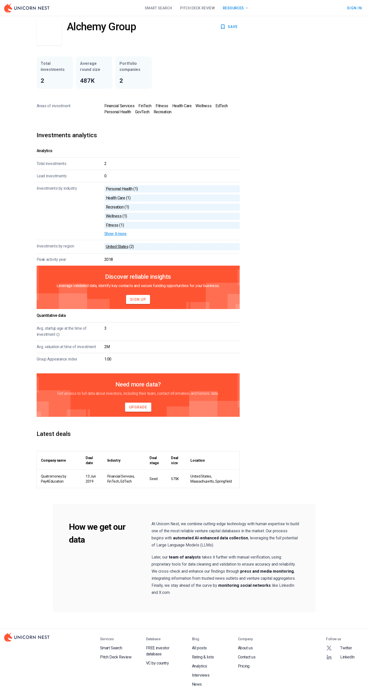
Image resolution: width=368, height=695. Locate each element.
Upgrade (138, 407)
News (197, 684)
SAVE (229, 26)
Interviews (201, 675)
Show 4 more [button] (115, 233)
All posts (199, 648)
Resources (236, 8)
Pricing (244, 666)
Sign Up (138, 299)
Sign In (354, 8)
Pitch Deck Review (197, 8)
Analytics (199, 666)
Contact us (247, 657)
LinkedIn (340, 657)
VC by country (157, 663)
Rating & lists (203, 657)
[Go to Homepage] (27, 8)
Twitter (339, 648)
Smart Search (158, 8)
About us (245, 648)
